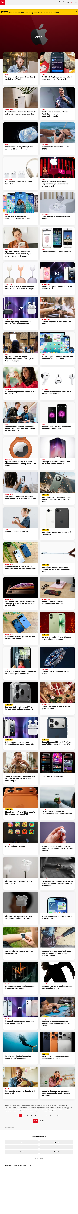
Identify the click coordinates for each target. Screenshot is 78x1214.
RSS (30, 1165)
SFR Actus (4, 7)
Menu (75, 2)
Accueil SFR (2, 2)
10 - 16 (42, 1121)
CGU (15, 1165)
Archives (8, 1165)
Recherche (60, 2)
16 (57, 1115)
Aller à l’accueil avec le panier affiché (64, 2)
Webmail (68, 2)
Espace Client (72, 2)
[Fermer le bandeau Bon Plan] (76, 12)
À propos (23, 1165)
